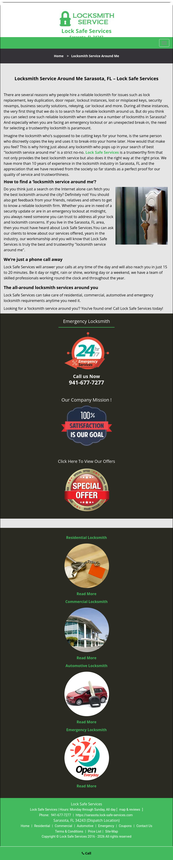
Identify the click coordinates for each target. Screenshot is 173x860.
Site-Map (111, 831)
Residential (42, 826)
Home (59, 56)
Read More (87, 593)
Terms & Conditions (69, 831)
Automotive (85, 826)
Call (86, 853)
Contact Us (144, 826)
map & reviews (130, 809)
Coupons (125, 826)
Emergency (106, 826)
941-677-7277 (61, 815)
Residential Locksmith (86, 537)
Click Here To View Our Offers (86, 461)
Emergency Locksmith (86, 729)
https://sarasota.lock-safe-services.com (104, 815)
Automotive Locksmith (87, 665)
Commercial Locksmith (86, 601)
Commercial (63, 826)
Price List (94, 831)
